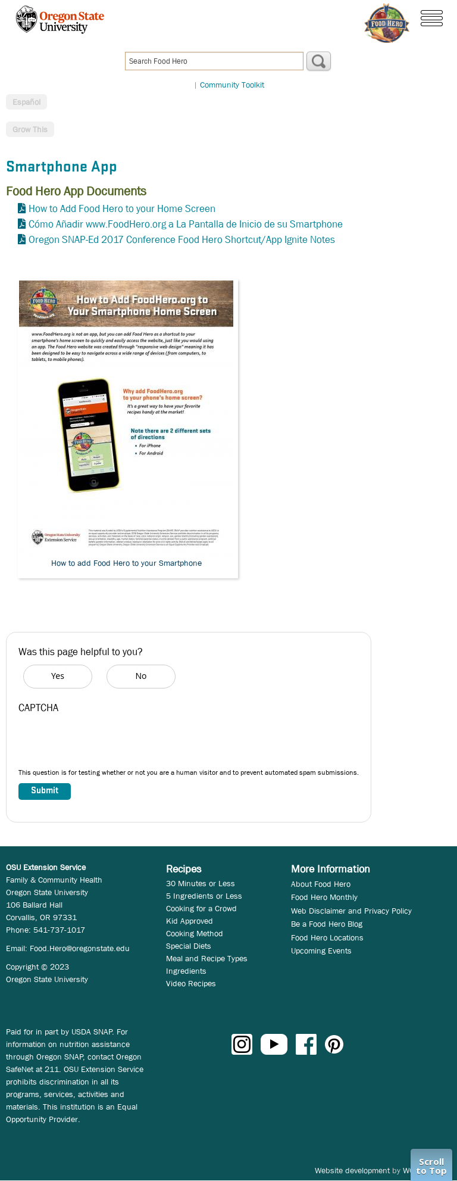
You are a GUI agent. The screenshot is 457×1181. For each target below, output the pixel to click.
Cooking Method (194, 933)
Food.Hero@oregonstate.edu (80, 948)
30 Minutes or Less (200, 883)
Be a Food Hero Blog (326, 923)
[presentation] (108, 744)
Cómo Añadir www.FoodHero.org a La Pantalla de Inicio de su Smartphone (186, 224)
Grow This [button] (30, 129)
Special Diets (188, 945)
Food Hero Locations (327, 937)
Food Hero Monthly (324, 897)
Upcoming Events (321, 950)
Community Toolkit (232, 84)
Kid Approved (189, 920)
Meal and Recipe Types (207, 958)
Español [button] (26, 101)
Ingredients (186, 970)
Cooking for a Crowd (201, 908)
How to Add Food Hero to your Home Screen (122, 208)
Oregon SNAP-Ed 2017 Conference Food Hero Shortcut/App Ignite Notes (182, 239)
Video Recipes (191, 983)
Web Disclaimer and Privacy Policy (351, 910)
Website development (352, 1170)
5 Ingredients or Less (204, 895)
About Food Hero (320, 883)
